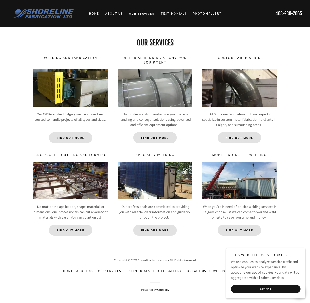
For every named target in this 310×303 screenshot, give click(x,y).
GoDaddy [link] (163, 290)
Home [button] (68, 271)
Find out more (70, 138)
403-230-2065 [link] (288, 13)
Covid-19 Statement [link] (228, 271)
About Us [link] (114, 13)
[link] (44, 13)
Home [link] (94, 13)
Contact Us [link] (195, 271)
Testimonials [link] (173, 13)
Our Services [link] (141, 13)
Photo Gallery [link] (207, 13)
